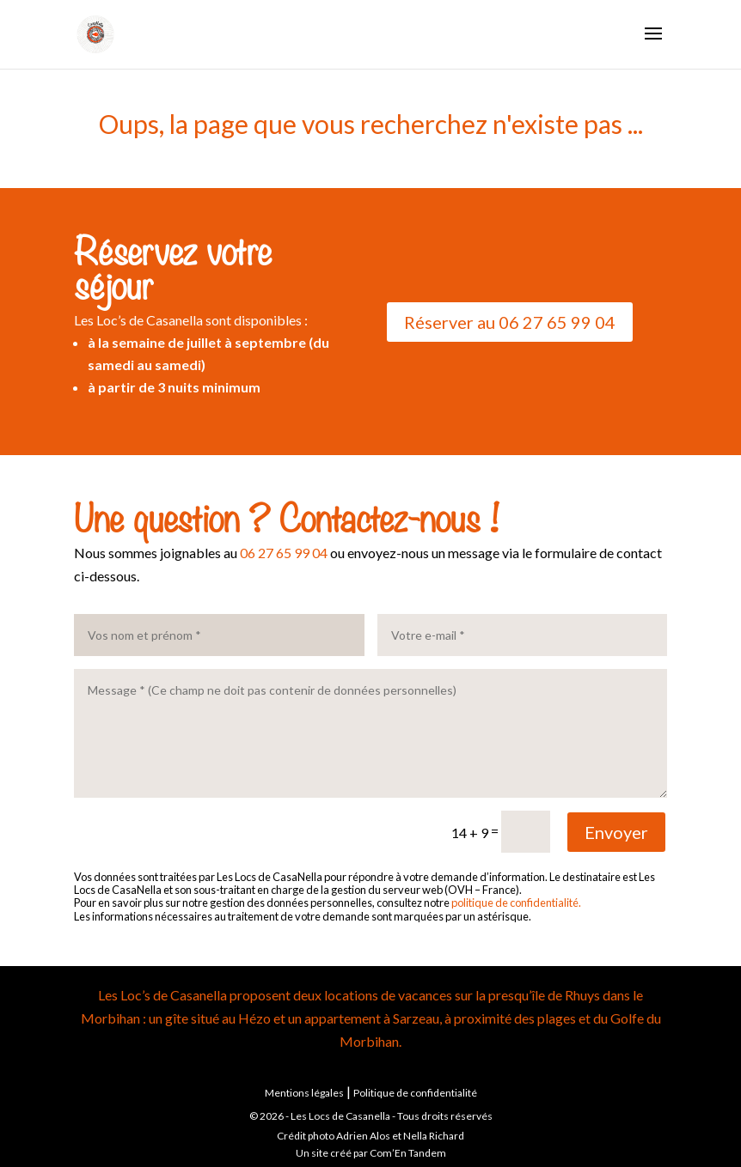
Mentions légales (304, 1092)
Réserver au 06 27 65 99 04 (509, 322)
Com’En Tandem (408, 1152)
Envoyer (616, 832)
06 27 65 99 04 (284, 552)
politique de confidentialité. (516, 902)
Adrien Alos (363, 1135)
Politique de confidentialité (415, 1092)
